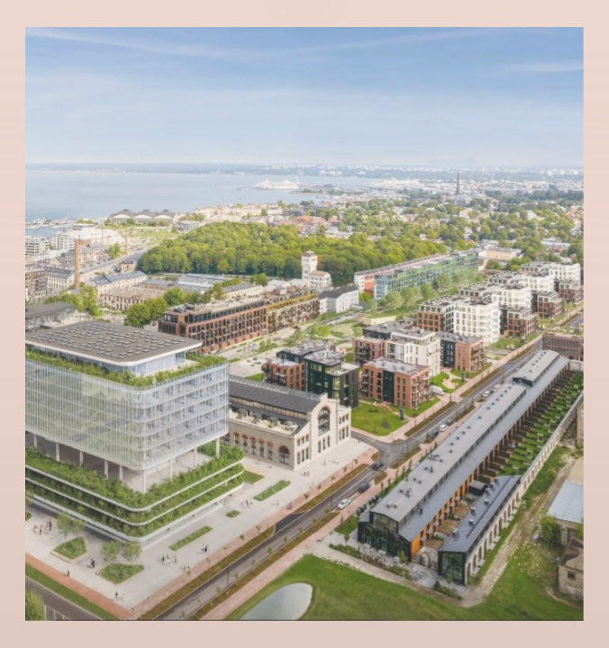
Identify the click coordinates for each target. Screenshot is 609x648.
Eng (304, 47)
